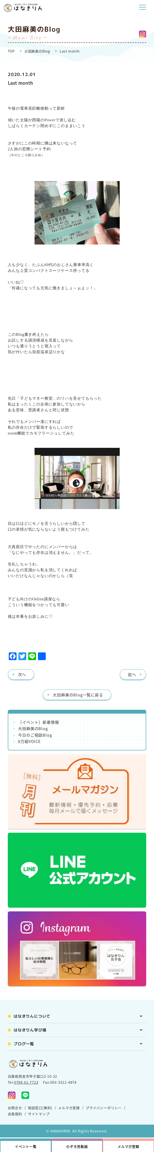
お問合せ (15, 1107)
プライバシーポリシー (104, 1107)
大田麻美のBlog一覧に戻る (78, 695)
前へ (132, 674)
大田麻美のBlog (37, 51)
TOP (11, 51)
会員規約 (15, 1113)
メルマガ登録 (69, 1107)
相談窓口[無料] (40, 1107)
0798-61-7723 (26, 1082)
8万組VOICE (29, 741)
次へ (22, 674)
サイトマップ (39, 1113)
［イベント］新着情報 (38, 722)
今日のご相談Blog (35, 735)
